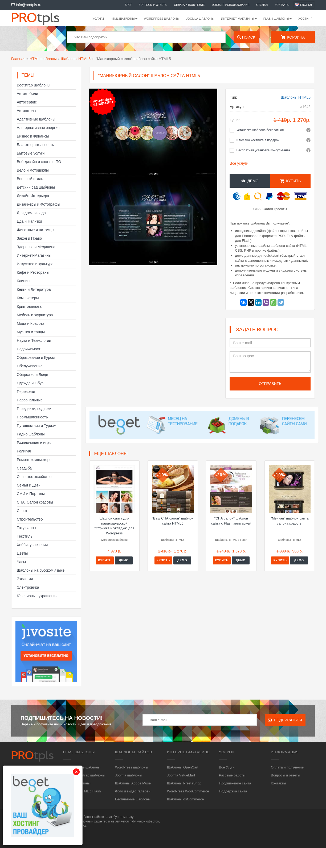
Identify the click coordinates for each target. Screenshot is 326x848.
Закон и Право (29, 238)
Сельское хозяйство (34, 477)
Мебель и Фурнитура (35, 315)
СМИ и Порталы (31, 494)
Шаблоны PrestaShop (184, 783)
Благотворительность (35, 145)
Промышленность (32, 417)
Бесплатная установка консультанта (263, 150)
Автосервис (27, 102)
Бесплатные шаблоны (132, 799)
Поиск (246, 37)
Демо (250, 181)
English (306, 4)
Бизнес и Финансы (33, 136)
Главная (18, 59)
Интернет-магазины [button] (239, 18)
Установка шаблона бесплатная (260, 130)
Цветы (22, 553)
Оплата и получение (189, 4)
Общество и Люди (32, 374)
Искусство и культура (35, 264)
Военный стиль (30, 179)
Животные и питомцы (35, 230)
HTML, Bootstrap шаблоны (84, 775)
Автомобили (27, 94)
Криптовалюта (29, 306)
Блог (128, 4)
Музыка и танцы (31, 332)
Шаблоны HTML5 (76, 59)
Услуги (98, 18)
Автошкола (26, 111)
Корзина (293, 37)
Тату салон (26, 528)
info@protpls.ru (26, 5)
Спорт (22, 511)
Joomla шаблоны (200, 18)
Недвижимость (29, 349)
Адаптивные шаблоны (36, 119)
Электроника (28, 587)
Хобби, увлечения (32, 545)
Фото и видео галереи (132, 791)
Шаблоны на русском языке (40, 570)
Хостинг (305, 18)
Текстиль (24, 536)
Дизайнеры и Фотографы (38, 204)
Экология (25, 579)
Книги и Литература (34, 289)
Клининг (24, 281)
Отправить (270, 383)
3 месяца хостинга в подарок (257, 140)
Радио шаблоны (31, 434)
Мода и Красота (30, 323)
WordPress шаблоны (162, 18)
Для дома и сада (31, 213)
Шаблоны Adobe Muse (133, 783)
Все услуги (239, 163)
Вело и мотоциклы (33, 170)
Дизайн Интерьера (33, 196)
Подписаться (285, 720)
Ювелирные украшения (37, 596)
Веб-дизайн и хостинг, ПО (39, 162)
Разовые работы (232, 775)
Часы (21, 562)
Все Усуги (226, 767)
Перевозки (26, 391)
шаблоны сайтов (91, 817)
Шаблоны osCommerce (185, 799)
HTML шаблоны (43, 59)
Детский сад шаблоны (36, 187)
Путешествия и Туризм (36, 425)
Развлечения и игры (34, 442)
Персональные (30, 400)
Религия (24, 451)
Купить (290, 181)
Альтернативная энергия (38, 128)
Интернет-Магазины (34, 255)
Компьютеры (28, 298)
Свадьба (24, 468)
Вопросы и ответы (153, 4)
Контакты (282, 4)
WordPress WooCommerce (188, 791)
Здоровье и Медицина (36, 247)
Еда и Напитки (29, 221)
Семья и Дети (28, 485)
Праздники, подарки (34, 408)
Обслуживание (30, 366)
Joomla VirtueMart (181, 775)
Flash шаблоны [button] (277, 18)
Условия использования (230, 4)
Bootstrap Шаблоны (33, 85)
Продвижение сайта (235, 783)
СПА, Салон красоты (35, 502)
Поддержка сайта (233, 791)
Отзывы (262, 4)
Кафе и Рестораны (33, 272)
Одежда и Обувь (31, 383)
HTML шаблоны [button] (124, 18)
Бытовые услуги (30, 153)
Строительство (30, 519)
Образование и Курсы (36, 357)
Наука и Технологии (34, 340)
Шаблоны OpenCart (182, 767)
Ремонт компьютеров (35, 460)
